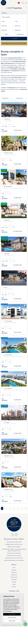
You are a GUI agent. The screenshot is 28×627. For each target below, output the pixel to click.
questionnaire (11, 87)
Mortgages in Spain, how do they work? (14, 544)
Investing (14, 581)
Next (25, 109)
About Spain (14, 579)
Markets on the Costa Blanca (14, 546)
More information (7, 611)
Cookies (24, 621)
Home (14, 567)
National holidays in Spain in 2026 (14, 541)
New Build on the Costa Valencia (14, 555)
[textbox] (14, 17)
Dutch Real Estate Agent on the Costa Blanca (14, 560)
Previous (2, 109)
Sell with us (14, 572)
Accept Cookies (12, 614)
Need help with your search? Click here (14, 43)
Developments (14, 574)
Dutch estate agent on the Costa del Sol (14, 557)
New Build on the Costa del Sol (14, 553)
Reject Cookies (12, 620)
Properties (14, 570)
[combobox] (14, 17)
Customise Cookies (12, 617)
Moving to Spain (14, 577)
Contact (14, 584)
